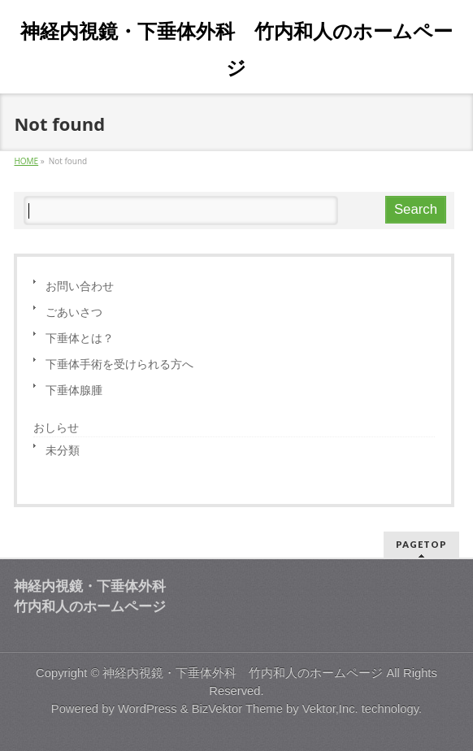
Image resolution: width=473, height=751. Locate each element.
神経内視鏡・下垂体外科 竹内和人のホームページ (242, 672)
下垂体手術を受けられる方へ (119, 363)
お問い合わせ (80, 285)
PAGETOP (421, 544)
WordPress (147, 708)
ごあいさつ (74, 311)
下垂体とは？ (80, 337)
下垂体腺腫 (74, 389)
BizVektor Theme (237, 708)
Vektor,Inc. (330, 708)
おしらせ (56, 427)
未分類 (63, 450)
